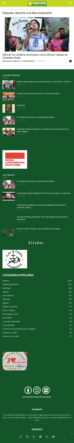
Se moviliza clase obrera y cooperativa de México (36, 117)
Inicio (4, 9)
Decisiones (21, 105)
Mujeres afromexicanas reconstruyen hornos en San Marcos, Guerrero (44, 82)
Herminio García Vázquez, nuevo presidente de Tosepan (38, 229)
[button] (70, 3)
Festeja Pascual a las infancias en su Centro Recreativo (38, 93)
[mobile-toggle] (4, 3)
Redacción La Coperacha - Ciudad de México (18, 61)
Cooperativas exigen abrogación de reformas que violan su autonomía (44, 193)
